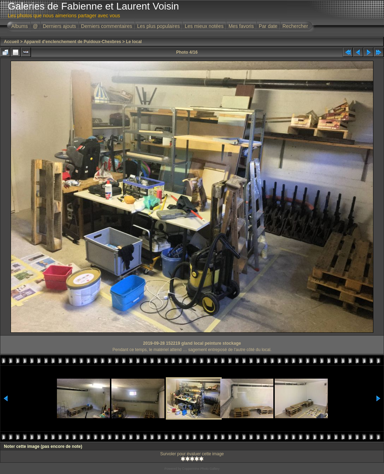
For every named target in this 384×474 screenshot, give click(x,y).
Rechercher (295, 26)
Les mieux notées (204, 26)
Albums (19, 26)
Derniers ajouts (59, 26)
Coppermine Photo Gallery (201, 468)
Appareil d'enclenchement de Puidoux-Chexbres (72, 41)
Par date (268, 26)
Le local (134, 41)
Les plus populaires (158, 26)
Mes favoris (241, 26)
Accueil (11, 41)
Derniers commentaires (106, 26)
